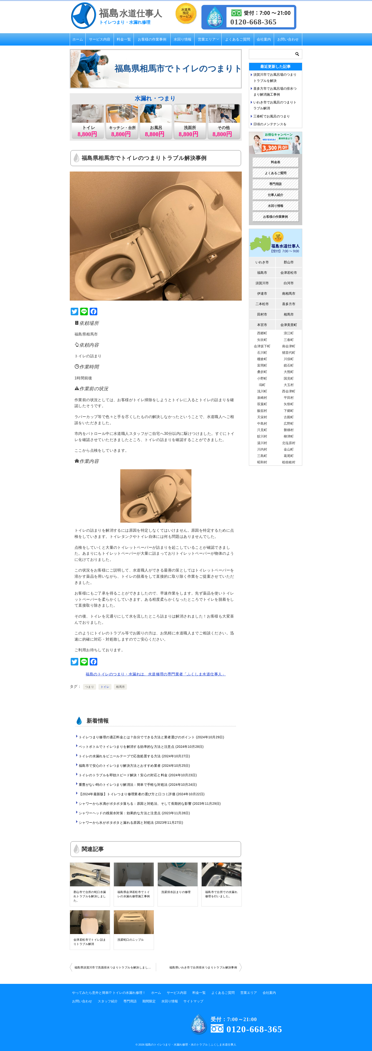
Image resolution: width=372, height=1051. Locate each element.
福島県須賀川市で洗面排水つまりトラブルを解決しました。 (114, 967)
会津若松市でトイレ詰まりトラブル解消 (90, 942)
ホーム (77, 39)
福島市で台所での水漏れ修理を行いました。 (221, 894)
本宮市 (262, 325)
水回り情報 (182, 39)
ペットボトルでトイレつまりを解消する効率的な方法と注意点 (141, 747)
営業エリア (207, 39)
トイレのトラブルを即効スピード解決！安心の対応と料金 (138, 775)
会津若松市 (288, 272)
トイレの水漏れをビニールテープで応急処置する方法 (134, 756)
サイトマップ (193, 1001)
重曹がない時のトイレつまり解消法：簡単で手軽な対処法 (138, 784)
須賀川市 (262, 283)
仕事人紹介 (275, 195)
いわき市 (262, 262)
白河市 (289, 283)
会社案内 (264, 39)
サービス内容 (99, 39)
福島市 (262, 272)
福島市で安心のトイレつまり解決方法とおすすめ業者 (134, 765)
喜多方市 (288, 304)
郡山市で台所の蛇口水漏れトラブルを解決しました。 (90, 896)
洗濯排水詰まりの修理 (176, 892)
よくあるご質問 (237, 39)
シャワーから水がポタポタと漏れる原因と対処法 (131, 822)
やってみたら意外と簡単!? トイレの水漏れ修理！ (109, 993)
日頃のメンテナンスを (270, 124)
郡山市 (289, 262)
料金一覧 (124, 39)
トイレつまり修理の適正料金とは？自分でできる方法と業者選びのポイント (151, 737)
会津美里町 (288, 325)
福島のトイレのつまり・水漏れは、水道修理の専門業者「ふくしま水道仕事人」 (156, 674)
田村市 (262, 314)
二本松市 (262, 304)
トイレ (105, 686)
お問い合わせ (288, 39)
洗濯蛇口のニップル (130, 939)
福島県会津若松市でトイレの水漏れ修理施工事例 (133, 894)
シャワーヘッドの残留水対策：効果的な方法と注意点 (134, 813)
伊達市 (262, 293)
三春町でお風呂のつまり (271, 116)
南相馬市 (288, 293)
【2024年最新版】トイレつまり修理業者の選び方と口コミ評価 (142, 794)
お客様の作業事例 (152, 39)
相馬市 (120, 686)
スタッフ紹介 (108, 1001)
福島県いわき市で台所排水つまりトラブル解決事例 (203, 967)
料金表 (275, 162)
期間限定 (149, 1001)
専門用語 (275, 184)
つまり (89, 686)
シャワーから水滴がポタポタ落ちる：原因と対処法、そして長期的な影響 (150, 803)
